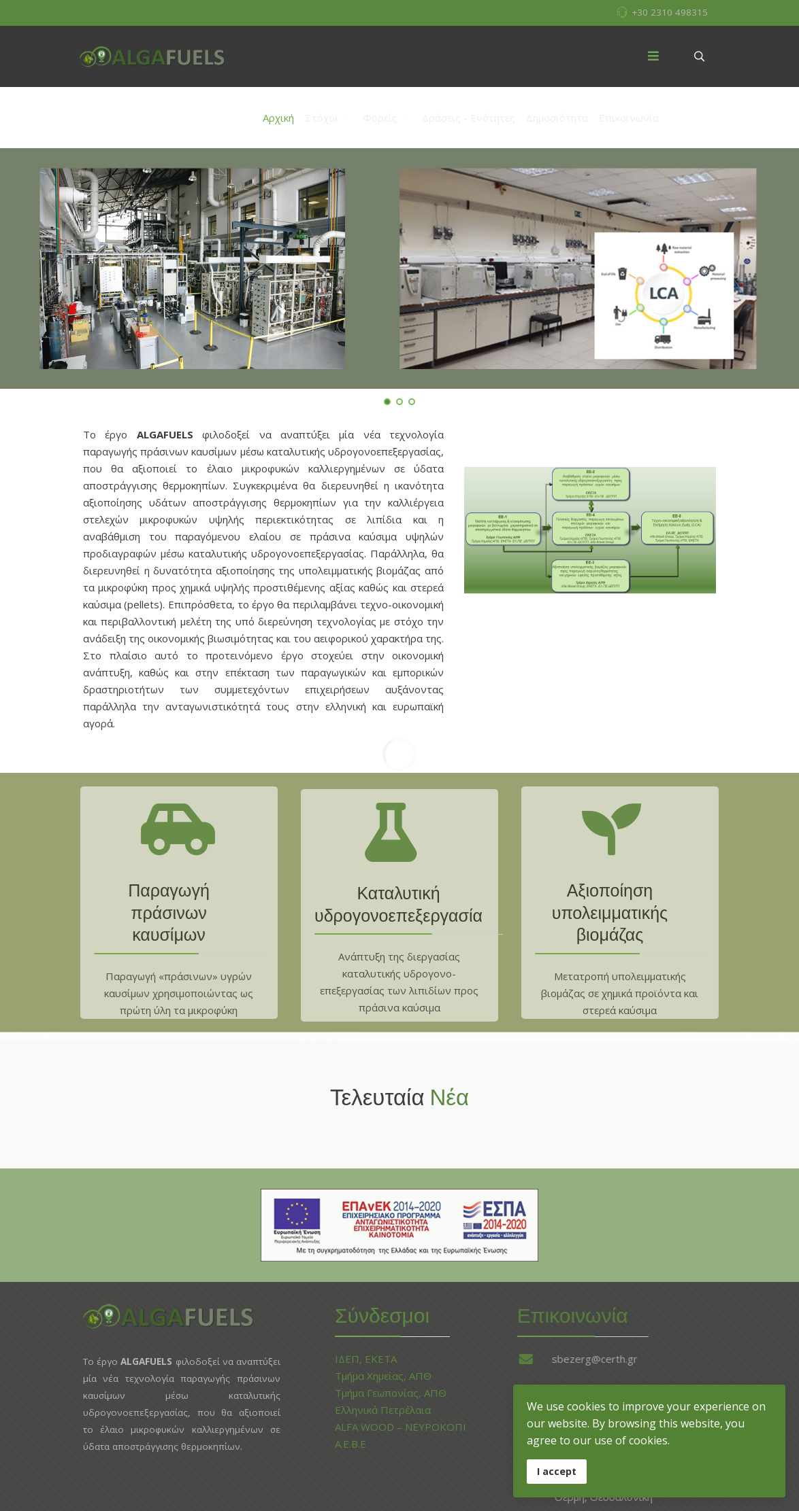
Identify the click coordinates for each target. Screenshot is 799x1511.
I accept (556, 1471)
